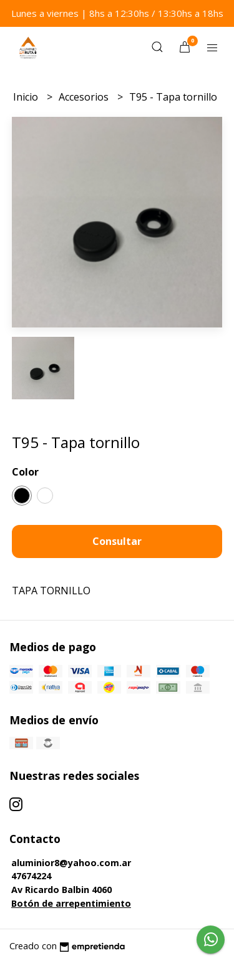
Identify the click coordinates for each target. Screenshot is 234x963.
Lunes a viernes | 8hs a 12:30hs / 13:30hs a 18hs (117, 13)
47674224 (31, 876)
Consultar (117, 541)
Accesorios (85, 97)
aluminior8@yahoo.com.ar (71, 863)
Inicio (27, 97)
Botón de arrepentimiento (71, 903)
